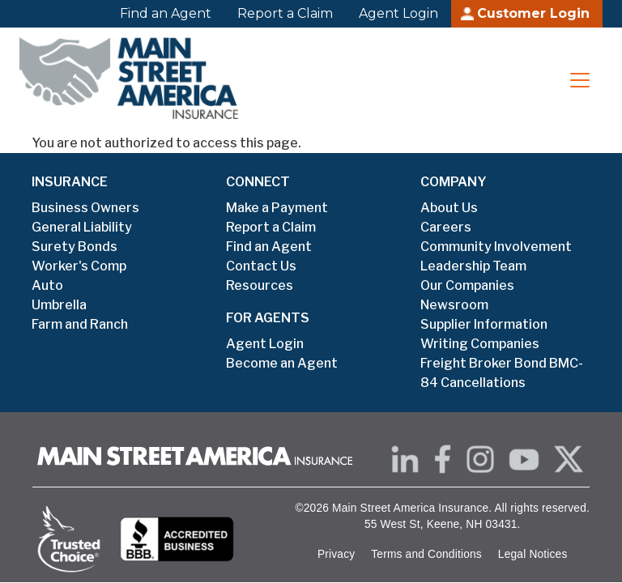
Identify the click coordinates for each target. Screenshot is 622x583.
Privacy (336, 554)
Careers (445, 227)
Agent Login (398, 13)
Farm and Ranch (80, 324)
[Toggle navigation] (580, 80)
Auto (47, 285)
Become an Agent (282, 363)
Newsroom (454, 305)
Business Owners (85, 207)
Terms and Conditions (426, 554)
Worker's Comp (79, 266)
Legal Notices (533, 554)
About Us (449, 207)
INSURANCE (70, 181)
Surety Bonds (74, 246)
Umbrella (59, 305)
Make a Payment (277, 207)
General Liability (82, 227)
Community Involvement (496, 246)
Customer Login (533, 13)
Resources (259, 285)
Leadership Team (473, 266)
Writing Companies (479, 343)
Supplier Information (483, 324)
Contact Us (261, 266)
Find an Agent (165, 13)
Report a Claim (285, 13)
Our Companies (467, 285)
